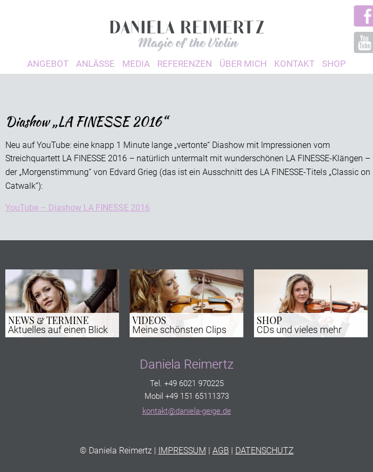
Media (136, 63)
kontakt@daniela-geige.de (186, 411)
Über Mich (243, 63)
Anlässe (95, 63)
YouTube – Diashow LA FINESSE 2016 (77, 208)
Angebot (48, 63)
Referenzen (184, 63)
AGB (221, 450)
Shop (334, 63)
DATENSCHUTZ (264, 450)
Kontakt (294, 63)
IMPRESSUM (182, 450)
